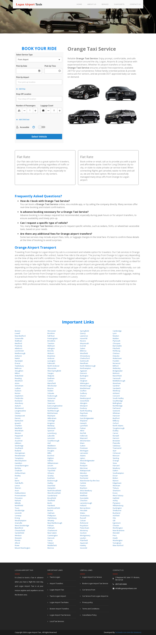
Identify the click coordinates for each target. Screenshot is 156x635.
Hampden (51, 488)
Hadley (50, 483)
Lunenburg (51, 433)
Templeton (19, 458)
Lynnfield (84, 425)
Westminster (20, 455)
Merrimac (84, 468)
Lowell (17, 333)
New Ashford (118, 545)
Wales (82, 513)
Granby (50, 475)
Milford (115, 366)
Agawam (83, 371)
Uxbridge (51, 420)
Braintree (51, 356)
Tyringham (117, 543)
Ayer (114, 450)
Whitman (116, 413)
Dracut (17, 363)
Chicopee (116, 343)
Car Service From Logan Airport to (94, 596)
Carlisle (83, 483)
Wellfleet (83, 495)
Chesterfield (20, 530)
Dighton (50, 458)
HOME (79, 4)
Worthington (118, 528)
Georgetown (20, 453)
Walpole (50, 376)
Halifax (50, 460)
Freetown (84, 448)
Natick (17, 358)
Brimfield (83, 493)
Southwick (19, 448)
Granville (18, 523)
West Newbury (86, 490)
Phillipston (51, 515)
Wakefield (19, 376)
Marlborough (20, 353)
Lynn (115, 333)
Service (105, 4)
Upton (82, 458)
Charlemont (52, 530)
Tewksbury (19, 366)
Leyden (83, 538)
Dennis (18, 418)
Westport (84, 406)
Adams (83, 455)
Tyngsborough (119, 428)
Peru (115, 535)
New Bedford (20, 336)
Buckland (116, 513)
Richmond (84, 523)
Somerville (19, 338)
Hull (49, 443)
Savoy (50, 540)
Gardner (116, 385)
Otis (114, 518)
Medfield (18, 428)
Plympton (116, 503)
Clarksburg (51, 518)
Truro (17, 508)
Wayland (83, 420)
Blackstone (51, 448)
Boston (18, 331)
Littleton (18, 443)
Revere (83, 341)
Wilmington (84, 383)
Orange (116, 460)
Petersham (84, 528)
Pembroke (19, 398)
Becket (50, 510)
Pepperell (19, 435)
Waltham (18, 341)
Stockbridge (19, 510)
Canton (50, 381)
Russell (83, 518)
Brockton (51, 333)
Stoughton (19, 371)
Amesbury (19, 403)
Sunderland (52, 495)
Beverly (50, 351)
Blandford (19, 528)
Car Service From (87, 590)
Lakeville (51, 435)
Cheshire (83, 500)
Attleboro (18, 348)
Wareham (117, 383)
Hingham (83, 381)
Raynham (84, 413)
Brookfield (51, 498)
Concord (116, 396)
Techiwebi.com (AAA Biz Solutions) (128, 632)
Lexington (51, 361)
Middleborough (119, 381)
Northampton (85, 368)
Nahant (18, 500)
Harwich (83, 423)
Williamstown (52, 463)
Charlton (18, 425)
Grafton (83, 390)
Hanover (116, 415)
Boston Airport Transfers (58, 609)
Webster (50, 401)
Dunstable (84, 498)
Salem (82, 348)
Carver (115, 433)
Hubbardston (20, 493)
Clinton (17, 413)
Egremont (116, 523)
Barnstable (117, 346)
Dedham (50, 378)
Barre (17, 480)
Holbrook (84, 435)
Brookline (51, 341)
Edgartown (117, 483)
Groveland (51, 468)
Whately (50, 520)
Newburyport (85, 398)
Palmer (83, 428)
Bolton (115, 478)
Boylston (83, 488)
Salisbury (116, 445)
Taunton (50, 343)
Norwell (116, 435)
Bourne (50, 388)
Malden (116, 338)
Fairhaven (117, 408)
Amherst (18, 356)
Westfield (84, 353)
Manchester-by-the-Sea (89, 480)
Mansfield (51, 383)
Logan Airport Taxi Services (58, 615)
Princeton (19, 498)
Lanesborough (86, 503)
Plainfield (84, 540)
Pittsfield (116, 348)
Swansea (51, 403)
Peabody (18, 346)
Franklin (116, 361)
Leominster (19, 351)
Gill (114, 520)
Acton (17, 383)
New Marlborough (54, 523)
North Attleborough (88, 366)
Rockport (83, 465)
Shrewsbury (85, 356)
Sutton (82, 445)
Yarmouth (117, 378)
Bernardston (85, 508)
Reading (18, 378)
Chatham (18, 470)
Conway (18, 515)
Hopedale (84, 475)
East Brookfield (53, 508)
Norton (17, 393)
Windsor (18, 535)
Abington (83, 403)
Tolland (50, 543)
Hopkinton (19, 396)
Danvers (83, 373)
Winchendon (85, 440)
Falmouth (51, 363)
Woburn (50, 353)
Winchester (52, 385)
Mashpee (51, 415)
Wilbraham (51, 418)
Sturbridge (19, 445)
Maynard (83, 438)
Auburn (18, 406)
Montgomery (85, 535)
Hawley (83, 545)
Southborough (53, 440)
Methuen (51, 346)
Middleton (51, 445)
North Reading (86, 410)
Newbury (116, 468)
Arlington (51, 348)
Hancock (50, 538)
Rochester (84, 478)
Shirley (83, 463)
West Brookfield (54, 493)
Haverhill (83, 338)
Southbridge (118, 401)
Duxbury (83, 408)
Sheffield (51, 500)
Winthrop (116, 390)
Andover (50, 358)
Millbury (116, 420)
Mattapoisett (85, 470)
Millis (49, 453)
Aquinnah (84, 543)
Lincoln (50, 465)
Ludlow (18, 388)
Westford (18, 381)
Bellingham (117, 403)
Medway (50, 425)
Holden (50, 390)
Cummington (52, 535)
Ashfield (116, 515)
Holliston (83, 415)
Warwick (18, 538)
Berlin (49, 503)
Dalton (115, 470)
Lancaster (84, 453)
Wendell (116, 533)
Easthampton (52, 408)
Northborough (53, 410)
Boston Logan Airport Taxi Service (94, 583)
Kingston (51, 423)
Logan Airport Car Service (91, 577)
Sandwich (117, 388)
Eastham (51, 478)
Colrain (83, 520)
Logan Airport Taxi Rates (57, 602)
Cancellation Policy (88, 615)
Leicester (51, 438)
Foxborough (52, 396)
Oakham (50, 513)
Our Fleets (119, 4)
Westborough (85, 385)
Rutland (18, 450)
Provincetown (20, 495)
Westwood (19, 408)
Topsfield (51, 470)
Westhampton (20, 520)
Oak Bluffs (19, 483)
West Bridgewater (87, 460)
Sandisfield (19, 533)
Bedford (116, 418)
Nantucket (19, 420)
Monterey (84, 530)
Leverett (18, 513)
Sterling (116, 458)
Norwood (116, 363)
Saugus (50, 373)
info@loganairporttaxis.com (126, 588)
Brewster (116, 440)
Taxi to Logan (53, 577)
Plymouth (116, 341)
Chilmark (51, 528)
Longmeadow (20, 410)
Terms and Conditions (89, 609)
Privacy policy (86, 602)
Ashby (115, 500)
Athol (82, 430)
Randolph (19, 361)
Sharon (83, 396)
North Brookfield (54, 490)
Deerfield (51, 485)
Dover (115, 475)
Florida (17, 540)
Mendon (83, 473)
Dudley (115, 430)
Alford (17, 543)
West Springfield (54, 371)
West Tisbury (118, 495)
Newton (116, 336)
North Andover (53, 366)
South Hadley (118, 398)
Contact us (135, 4)
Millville (18, 503)
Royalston (84, 525)
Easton (83, 378)
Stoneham (19, 385)
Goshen (83, 533)
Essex (115, 493)
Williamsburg (118, 505)
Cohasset (116, 453)
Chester (116, 525)
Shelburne (117, 510)
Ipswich (18, 423)
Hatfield (116, 498)
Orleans (50, 473)
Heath (115, 538)
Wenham (116, 485)
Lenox (17, 485)
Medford (18, 343)
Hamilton (18, 463)
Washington (118, 540)
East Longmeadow (54, 406)
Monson (116, 455)
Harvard (116, 465)
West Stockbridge (22, 525)
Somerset (51, 398)
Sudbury (83, 393)
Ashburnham (20, 473)
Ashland (116, 393)
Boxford (50, 455)
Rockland (18, 401)
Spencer (50, 430)
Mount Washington (22, 548)
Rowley (18, 475)
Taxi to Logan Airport (56, 596)
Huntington (117, 508)
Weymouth (84, 343)
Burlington (84, 376)
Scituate (50, 393)
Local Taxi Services (55, 621)
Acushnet (18, 440)
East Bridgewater (87, 418)
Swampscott (20, 415)
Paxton (83, 485)
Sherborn (116, 490)
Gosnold (83, 548)
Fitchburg (116, 351)
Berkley (18, 468)
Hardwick (51, 505)
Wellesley (117, 368)
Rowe (17, 545)
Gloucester (51, 368)
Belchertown (52, 413)
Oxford (115, 423)
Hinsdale (83, 510)
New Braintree (118, 530)
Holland (83, 505)
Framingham (52, 338)
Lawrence (84, 336)
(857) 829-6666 (121, 584)
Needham (84, 363)
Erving (17, 518)
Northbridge (118, 406)
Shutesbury (85, 515)
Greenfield (84, 401)
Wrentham (19, 430)
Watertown (117, 358)
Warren (18, 488)
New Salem (52, 533)
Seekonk (116, 410)
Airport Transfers (55, 583)
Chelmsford (85, 358)
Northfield (19, 505)
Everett (83, 346)
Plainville (116, 443)
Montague (84, 450)
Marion (115, 480)
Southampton (118, 473)
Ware (82, 443)
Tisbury (116, 488)
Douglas (50, 450)
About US (91, 4)
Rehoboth (51, 428)
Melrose (18, 368)
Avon (17, 490)
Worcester (51, 331)
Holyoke (116, 356)
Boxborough (52, 480)
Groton (18, 438)
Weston (18, 433)
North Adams (118, 425)
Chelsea (116, 353)
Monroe (50, 548)
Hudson (18, 390)
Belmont (116, 373)
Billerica (83, 351)
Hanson (116, 438)
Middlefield (52, 545)
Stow (115, 463)
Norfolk (83, 433)
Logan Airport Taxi (55, 590)
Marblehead (85, 388)
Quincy (83, 333)
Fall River (51, 336)
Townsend (117, 448)
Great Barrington (22, 465)
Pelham (50, 525)
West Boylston (20, 460)
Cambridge (117, 331)
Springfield (84, 331)
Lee (16, 478)
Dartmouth (84, 361)
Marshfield (117, 376)
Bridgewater (118, 371)
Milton (17, 373)
